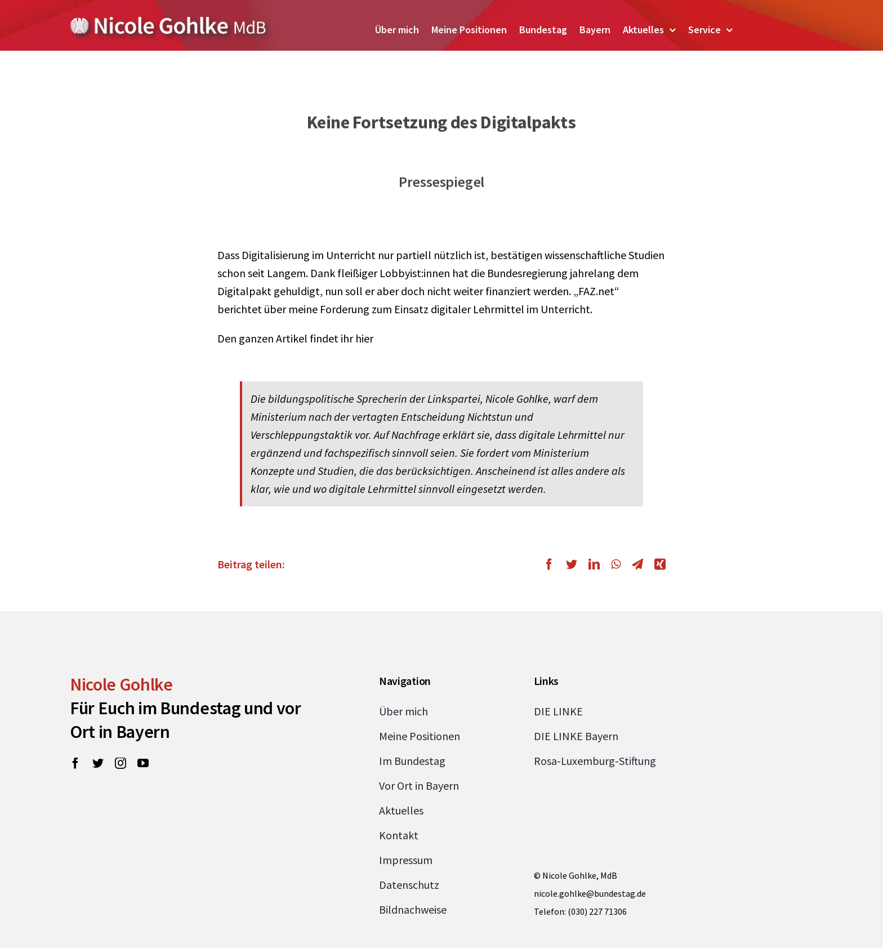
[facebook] (75, 763)
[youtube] (143, 763)
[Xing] (657, 564)
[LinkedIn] (594, 564)
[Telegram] (637, 564)
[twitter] (98, 763)
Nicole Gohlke (121, 684)
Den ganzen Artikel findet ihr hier (295, 338)
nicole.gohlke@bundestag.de (590, 893)
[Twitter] (571, 564)
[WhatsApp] (615, 564)
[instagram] (120, 763)
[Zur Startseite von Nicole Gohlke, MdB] (168, 21)
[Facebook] (551, 564)
